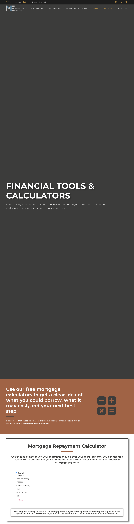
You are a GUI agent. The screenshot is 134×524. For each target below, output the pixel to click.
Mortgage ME (38, 8)
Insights (86, 9)
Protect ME (56, 8)
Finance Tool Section (104, 9)
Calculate (20, 500)
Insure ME (72, 8)
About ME (123, 9)
